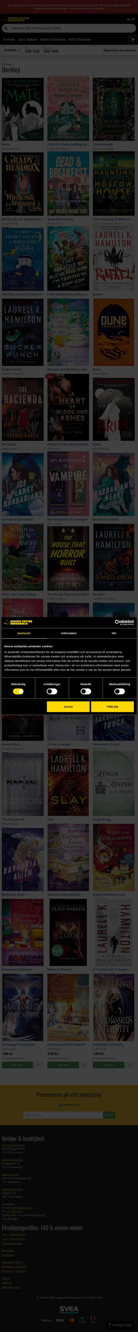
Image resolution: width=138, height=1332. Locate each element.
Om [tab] (114, 633)
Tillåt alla (112, 706)
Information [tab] (69, 633)
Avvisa (68, 706)
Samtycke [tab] (24, 633)
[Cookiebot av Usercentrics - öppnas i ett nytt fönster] (118, 622)
